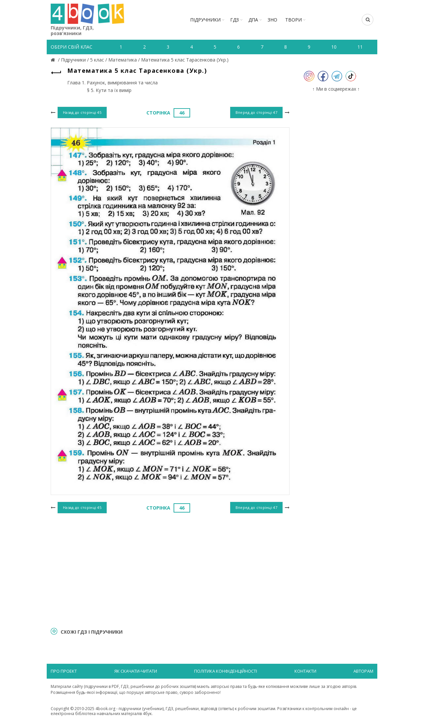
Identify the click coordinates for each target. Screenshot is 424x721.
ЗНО (272, 20)
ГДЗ (234, 20)
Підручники (205, 20)
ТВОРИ (293, 20)
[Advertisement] (170, 569)
